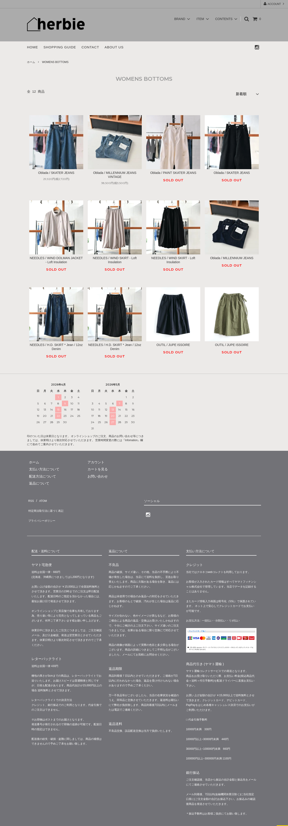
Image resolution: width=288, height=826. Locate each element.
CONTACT (90, 47)
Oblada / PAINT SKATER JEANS (173, 171)
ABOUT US (114, 47)
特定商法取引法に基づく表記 (49, 505)
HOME (32, 47)
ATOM (41, 497)
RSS (30, 497)
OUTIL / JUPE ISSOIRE (173, 343)
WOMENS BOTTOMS (55, 62)
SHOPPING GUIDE (59, 47)
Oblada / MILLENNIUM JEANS (231, 256)
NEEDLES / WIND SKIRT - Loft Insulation (115, 258)
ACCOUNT (274, 4)
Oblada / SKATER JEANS (56, 171)
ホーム (31, 62)
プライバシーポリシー (44, 512)
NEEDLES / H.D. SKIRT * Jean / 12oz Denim (56, 345)
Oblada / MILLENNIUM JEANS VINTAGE (114, 173)
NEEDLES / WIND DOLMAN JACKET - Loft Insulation (56, 258)
